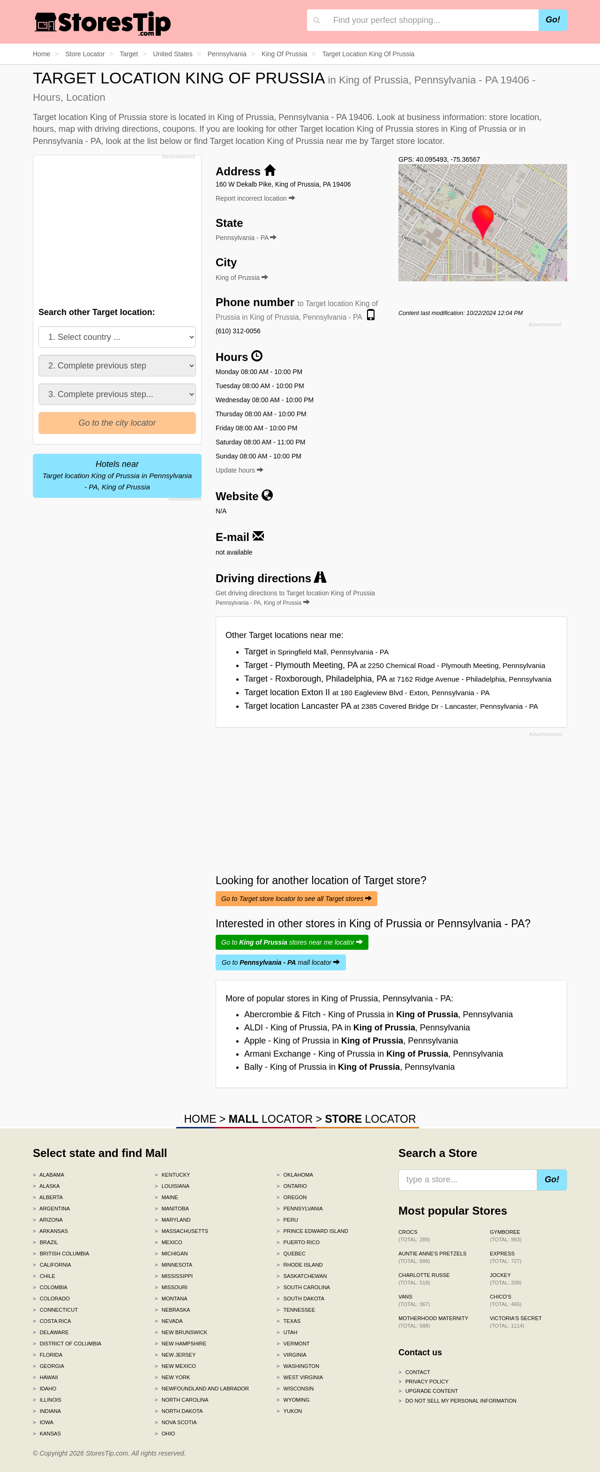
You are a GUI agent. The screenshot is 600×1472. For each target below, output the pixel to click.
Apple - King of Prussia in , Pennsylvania (351, 1040)
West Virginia (300, 1377)
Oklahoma (295, 1175)
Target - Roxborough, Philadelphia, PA (398, 678)
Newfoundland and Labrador (202, 1388)
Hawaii (45, 1377)
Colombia (50, 1287)
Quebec (291, 1253)
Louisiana (172, 1186)
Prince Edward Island (312, 1231)
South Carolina (303, 1287)
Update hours (239, 470)
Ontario (292, 1186)
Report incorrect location (255, 198)
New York (172, 1377)
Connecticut (55, 1310)
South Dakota (300, 1298)
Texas (288, 1321)
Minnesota (173, 1265)
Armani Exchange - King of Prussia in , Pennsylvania (373, 1054)
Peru (287, 1220)
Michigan (171, 1253)
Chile (44, 1276)
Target (316, 651)
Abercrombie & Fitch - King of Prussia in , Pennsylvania (378, 1014)
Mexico (168, 1242)
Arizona (48, 1220)
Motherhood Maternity (433, 1322)
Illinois (47, 1400)
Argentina (51, 1208)
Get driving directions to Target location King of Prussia (295, 597)
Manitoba (172, 1208)
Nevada (169, 1321)
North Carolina (182, 1400)
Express (505, 1257)
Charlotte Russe (424, 1278)
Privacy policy (423, 1381)
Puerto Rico (298, 1242)
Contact (414, 1372)
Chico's (505, 1300)
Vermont (293, 1343)
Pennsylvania (300, 1208)
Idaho (44, 1388)
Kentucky (172, 1175)
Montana (171, 1298)
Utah (287, 1332)
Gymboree (505, 1235)
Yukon (289, 1411)
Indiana (47, 1411)
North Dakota (179, 1411)
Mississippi (174, 1276)
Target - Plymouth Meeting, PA (394, 665)
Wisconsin (295, 1388)
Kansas (47, 1433)
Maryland (173, 1220)
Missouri (171, 1287)
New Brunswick (181, 1332)
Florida (47, 1355)
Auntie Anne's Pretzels (432, 1257)
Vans (414, 1300)
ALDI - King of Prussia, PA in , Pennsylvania (357, 1027)
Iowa (43, 1422)
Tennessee (296, 1310)
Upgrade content (428, 1391)
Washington (298, 1366)
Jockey (505, 1278)
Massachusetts (181, 1231)
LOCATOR (271, 1119)
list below (164, 141)
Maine (166, 1197)
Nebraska (172, 1310)
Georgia (48, 1366)
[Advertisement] (116, 228)
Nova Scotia (176, 1422)
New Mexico (175, 1366)
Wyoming (293, 1400)
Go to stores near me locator (292, 942)
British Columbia (61, 1253)
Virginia (292, 1355)
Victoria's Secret (516, 1322)
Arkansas (50, 1231)
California (52, 1265)
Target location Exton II (367, 692)
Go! (553, 19)
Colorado (51, 1298)
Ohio (165, 1433)
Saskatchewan (302, 1276)
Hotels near (117, 475)
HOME (200, 1119)
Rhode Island (300, 1265)
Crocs (414, 1235)
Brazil (45, 1242)
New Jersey (175, 1355)
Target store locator (406, 141)
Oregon (292, 1197)
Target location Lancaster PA (391, 706)
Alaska (46, 1186)
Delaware (51, 1332)
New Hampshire (180, 1343)
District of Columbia (67, 1343)
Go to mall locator (281, 962)
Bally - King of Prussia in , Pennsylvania (349, 1067)
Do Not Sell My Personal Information (457, 1401)
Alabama (48, 1175)
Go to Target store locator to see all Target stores (296, 898)
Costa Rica (52, 1321)
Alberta (48, 1197)
